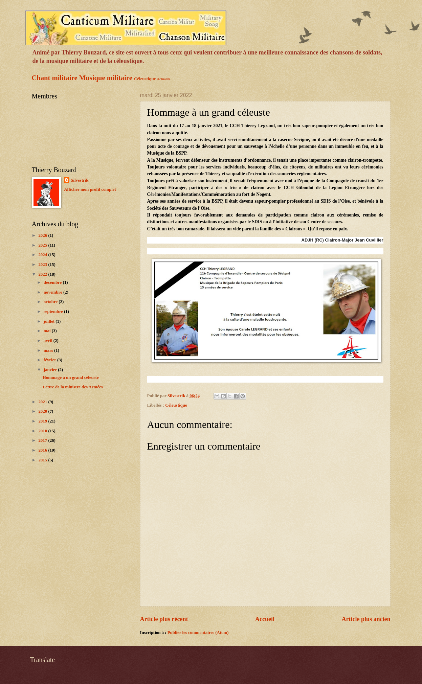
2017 (43, 440)
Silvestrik (79, 180)
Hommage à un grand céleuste (71, 377)
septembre (54, 311)
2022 (43, 274)
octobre (51, 301)
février (50, 360)
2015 (43, 460)
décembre (53, 282)
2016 (43, 450)
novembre (53, 292)
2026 (43, 235)
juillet (49, 321)
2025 (43, 245)
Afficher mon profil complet (90, 189)
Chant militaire (54, 78)
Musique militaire (105, 78)
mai (48, 330)
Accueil (264, 619)
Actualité (164, 79)
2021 (43, 402)
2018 (43, 431)
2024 (43, 254)
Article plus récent (164, 619)
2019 (43, 421)
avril (48, 340)
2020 (43, 411)
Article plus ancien (365, 619)
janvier (51, 369)
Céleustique (145, 78)
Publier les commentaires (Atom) (198, 632)
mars (49, 350)
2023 (43, 264)
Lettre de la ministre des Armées (73, 387)
